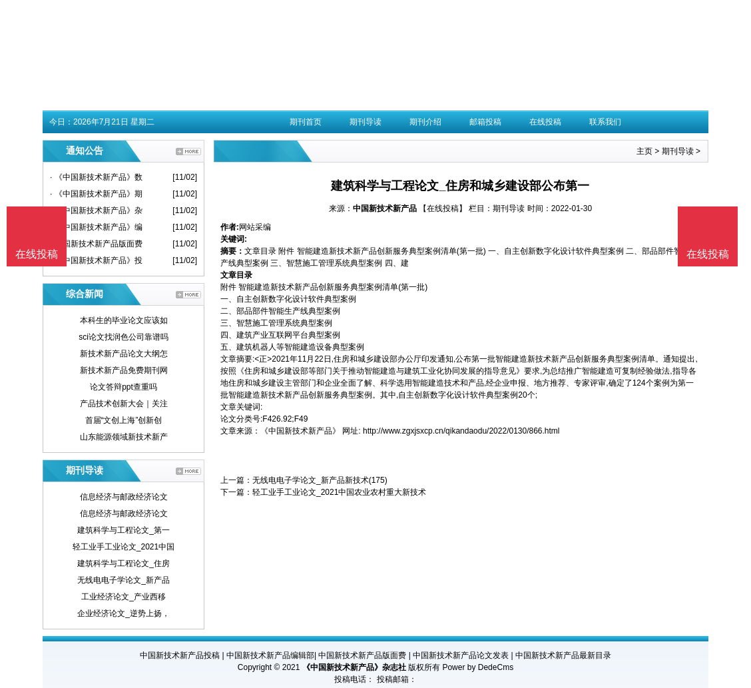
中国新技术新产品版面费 (362, 655)
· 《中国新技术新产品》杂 (96, 210)
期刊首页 (306, 122)
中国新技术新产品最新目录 (563, 655)
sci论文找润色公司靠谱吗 (123, 337)
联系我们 (605, 122)
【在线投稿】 (443, 208)
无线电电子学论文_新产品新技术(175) (319, 480)
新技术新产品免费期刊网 (124, 370)
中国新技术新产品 (385, 208)
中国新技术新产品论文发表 (461, 655)
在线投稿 (545, 122)
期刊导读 (365, 122)
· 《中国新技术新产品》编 (96, 227)
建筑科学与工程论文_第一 (123, 530)
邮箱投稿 (485, 122)
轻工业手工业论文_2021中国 (123, 546)
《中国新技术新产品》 (300, 431)
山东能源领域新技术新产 (124, 437)
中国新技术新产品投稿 (180, 655)
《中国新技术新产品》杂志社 (354, 667)
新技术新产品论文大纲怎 (124, 353)
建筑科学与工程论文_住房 (123, 563)
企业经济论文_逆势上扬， (123, 613)
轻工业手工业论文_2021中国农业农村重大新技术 (339, 492)
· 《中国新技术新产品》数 (96, 177)
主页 (644, 151)
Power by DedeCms (477, 667)
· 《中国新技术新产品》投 (96, 260)
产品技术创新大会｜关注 (124, 403)
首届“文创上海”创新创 (123, 420)
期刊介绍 (425, 122)
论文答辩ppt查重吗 (123, 387)
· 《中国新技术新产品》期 (96, 193)
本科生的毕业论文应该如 (124, 320)
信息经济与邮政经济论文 (124, 497)
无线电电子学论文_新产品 (123, 580)
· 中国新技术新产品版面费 (96, 243)
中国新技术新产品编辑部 (270, 655)
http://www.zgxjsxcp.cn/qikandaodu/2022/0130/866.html (461, 431)
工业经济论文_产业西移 (123, 596)
